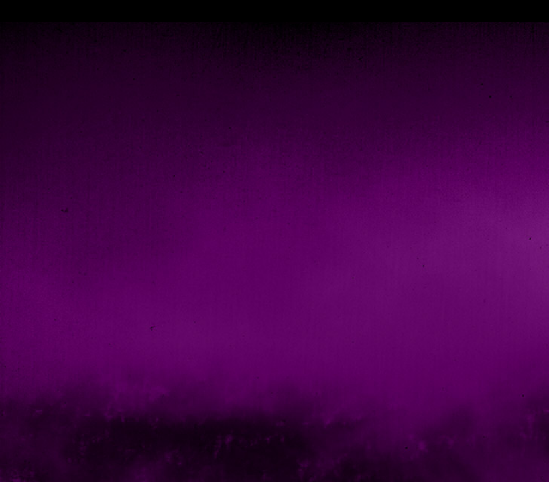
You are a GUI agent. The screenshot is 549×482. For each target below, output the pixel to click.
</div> (274, 11)
